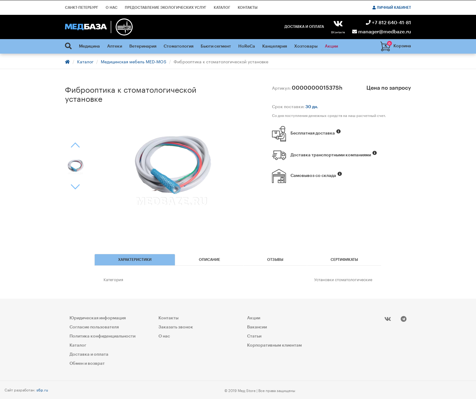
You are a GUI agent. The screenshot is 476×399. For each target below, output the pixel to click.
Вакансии (257, 327)
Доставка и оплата (304, 26)
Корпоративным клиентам (274, 345)
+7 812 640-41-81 (388, 22)
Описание (209, 259)
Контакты (247, 7)
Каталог (222, 7)
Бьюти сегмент (216, 46)
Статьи (254, 336)
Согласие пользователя (94, 327)
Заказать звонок (175, 327)
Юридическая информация (98, 318)
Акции (331, 46)
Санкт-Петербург (81, 7)
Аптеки (114, 46)
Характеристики (134, 259)
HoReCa (246, 46)
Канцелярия (274, 46)
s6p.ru (42, 389)
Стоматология (178, 46)
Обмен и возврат (87, 363)
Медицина (89, 46)
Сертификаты (344, 259)
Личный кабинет (391, 7)
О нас (111, 7)
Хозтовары (306, 46)
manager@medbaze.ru (381, 31)
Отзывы (275, 259)
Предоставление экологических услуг (165, 7)
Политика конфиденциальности (102, 336)
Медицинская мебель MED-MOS (133, 61)
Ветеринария (142, 46)
